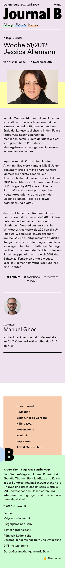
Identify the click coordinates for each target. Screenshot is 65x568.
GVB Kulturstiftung (15, 546)
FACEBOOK (32, 277)
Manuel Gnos (17, 62)
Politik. (21, 25)
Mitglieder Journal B (16, 518)
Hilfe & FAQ (24, 424)
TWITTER (51, 277)
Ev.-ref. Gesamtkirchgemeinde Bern (26, 551)
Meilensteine (25, 429)
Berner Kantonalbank (17, 530)
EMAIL (32, 281)
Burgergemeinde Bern (17, 524)
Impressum (24, 441)
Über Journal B (26, 406)
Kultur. (33, 25)
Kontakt (21, 435)
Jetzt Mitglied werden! (31, 418)
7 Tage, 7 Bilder (12, 38)
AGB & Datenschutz (29, 447)
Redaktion (23, 412)
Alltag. (8, 25)
